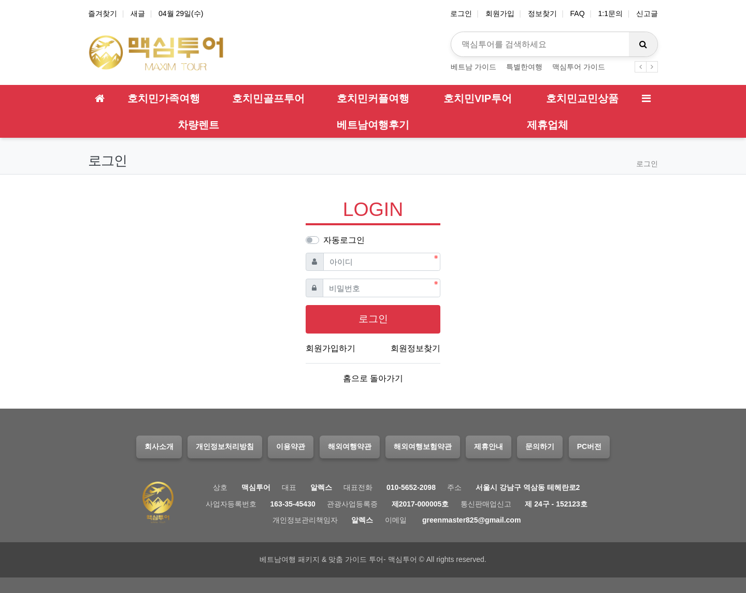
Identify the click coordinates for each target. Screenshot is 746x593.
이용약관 (290, 446)
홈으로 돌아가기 (373, 378)
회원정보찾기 (415, 348)
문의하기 (539, 446)
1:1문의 (610, 13)
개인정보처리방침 (225, 446)
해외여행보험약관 (423, 446)
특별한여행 (524, 67)
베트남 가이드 (473, 67)
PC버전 (589, 446)
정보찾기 (542, 13)
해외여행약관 (349, 446)
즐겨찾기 (102, 13)
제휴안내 (488, 446)
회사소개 (159, 446)
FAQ (577, 13)
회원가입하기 (330, 348)
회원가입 (499, 13)
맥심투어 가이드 (578, 67)
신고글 (647, 13)
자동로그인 (344, 240)
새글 (138, 13)
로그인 (461, 13)
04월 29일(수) (181, 13)
